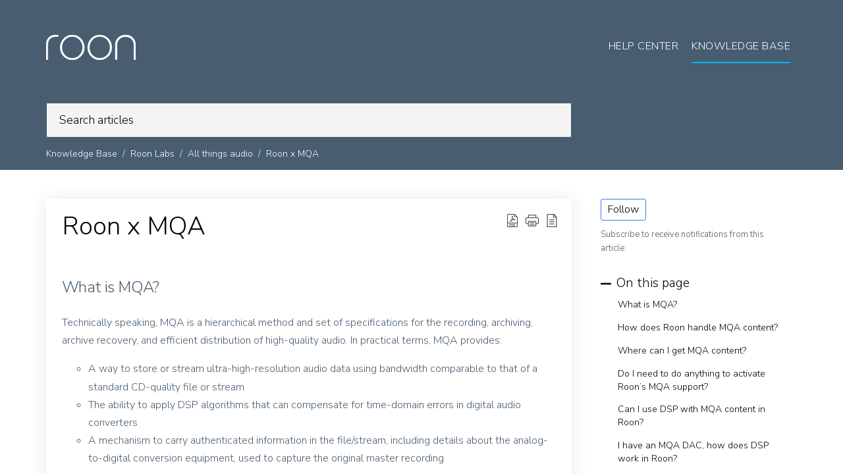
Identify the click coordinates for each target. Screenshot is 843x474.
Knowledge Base (81, 153)
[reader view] (551, 220)
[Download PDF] (512, 220)
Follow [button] (623, 209)
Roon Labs (152, 153)
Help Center (644, 46)
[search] (309, 120)
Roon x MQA (292, 153)
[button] (532, 220)
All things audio (220, 153)
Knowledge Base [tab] (741, 46)
